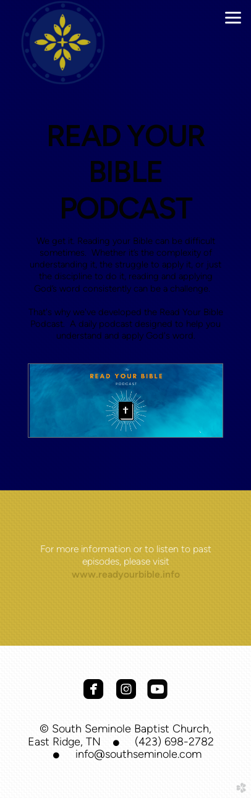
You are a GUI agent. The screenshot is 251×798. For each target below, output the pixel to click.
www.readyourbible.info (126, 574)
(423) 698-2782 (174, 741)
